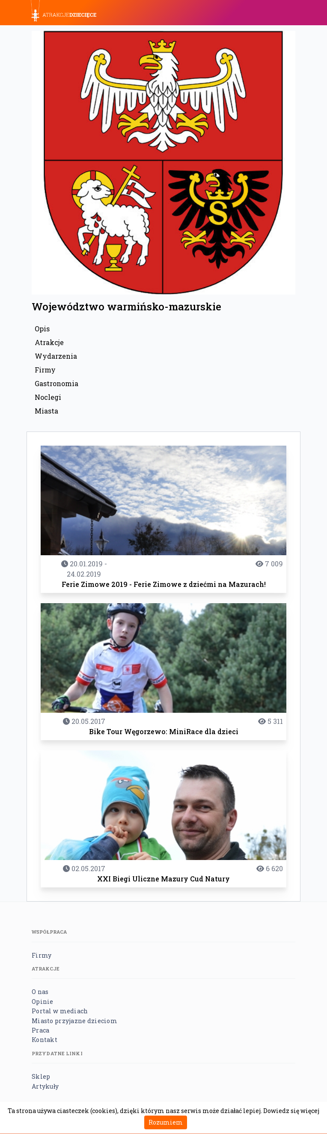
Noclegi (48, 397)
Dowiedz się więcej (291, 1111)
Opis (42, 328)
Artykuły (45, 1086)
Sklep (41, 1076)
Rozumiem (166, 1122)
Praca (40, 1030)
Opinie (43, 1001)
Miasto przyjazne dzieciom (74, 1021)
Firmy (45, 369)
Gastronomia (56, 383)
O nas (40, 992)
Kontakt (44, 1040)
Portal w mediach (60, 1011)
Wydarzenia (56, 355)
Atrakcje (49, 342)
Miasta (46, 410)
